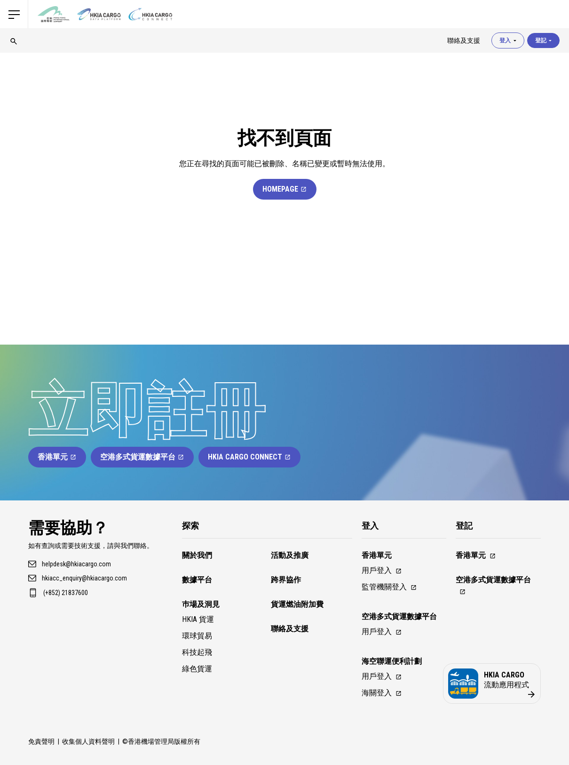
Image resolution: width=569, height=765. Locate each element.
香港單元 (57, 456)
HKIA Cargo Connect (249, 456)
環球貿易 (197, 635)
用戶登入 (382, 570)
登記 (543, 40)
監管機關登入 (389, 586)
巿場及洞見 (201, 604)
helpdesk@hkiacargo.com (76, 564)
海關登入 (382, 692)
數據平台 (197, 579)
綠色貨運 (197, 668)
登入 (507, 40)
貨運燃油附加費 (297, 604)
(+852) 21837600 (65, 592)
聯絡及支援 (289, 628)
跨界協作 (286, 579)
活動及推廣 (289, 555)
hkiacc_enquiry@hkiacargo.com (84, 578)
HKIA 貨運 (198, 619)
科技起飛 (197, 652)
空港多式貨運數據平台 (142, 456)
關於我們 (197, 555)
